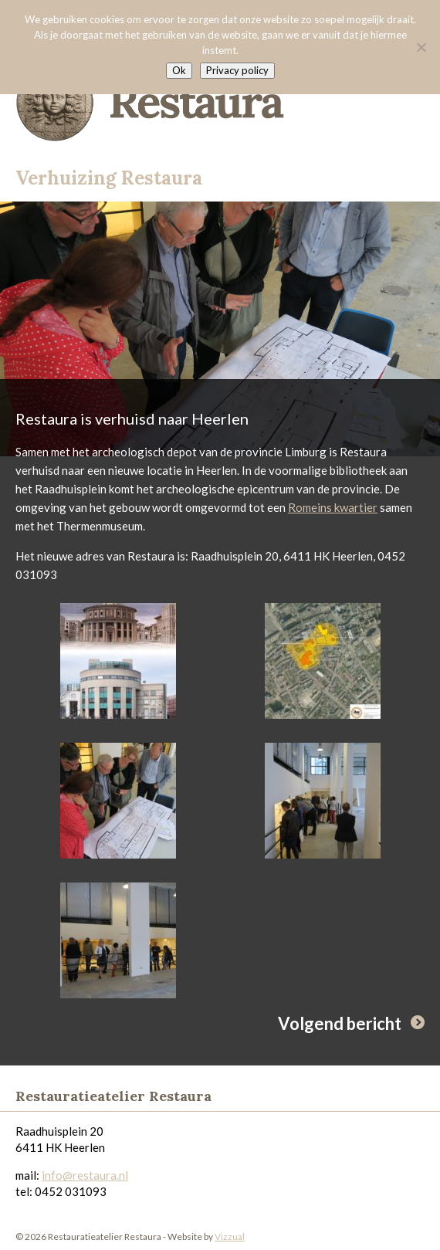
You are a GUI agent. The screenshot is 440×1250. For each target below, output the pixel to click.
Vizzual (230, 1236)
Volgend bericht (339, 1023)
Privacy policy (237, 70)
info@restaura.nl (85, 1175)
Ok (179, 70)
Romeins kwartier (332, 507)
